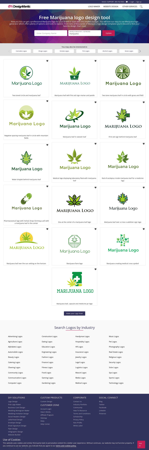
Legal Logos (80, 362)
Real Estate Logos (116, 352)
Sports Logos (114, 377)
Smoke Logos (64, 51)
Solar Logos (113, 367)
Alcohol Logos (107, 51)
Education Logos (48, 346)
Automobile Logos (15, 352)
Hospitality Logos (82, 341)
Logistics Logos (81, 367)
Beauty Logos (13, 357)
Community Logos (15, 372)
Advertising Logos (15, 336)
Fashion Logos (47, 357)
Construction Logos (49, 336)
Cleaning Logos (14, 367)
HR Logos (79, 346)
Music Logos (114, 336)
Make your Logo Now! (74, 313)
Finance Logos (47, 362)
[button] (140, 51)
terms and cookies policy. (66, 446)
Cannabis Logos (21, 51)
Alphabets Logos (14, 346)
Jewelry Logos (80, 357)
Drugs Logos (43, 51)
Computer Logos (14, 383)
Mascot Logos (80, 372)
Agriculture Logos (15, 341)
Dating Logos (47, 341)
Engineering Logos (49, 352)
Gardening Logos (48, 383)
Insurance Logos (81, 352)
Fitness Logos (47, 367)
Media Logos (80, 377)
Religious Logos (115, 357)
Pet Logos (113, 341)
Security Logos (115, 362)
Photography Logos (117, 346)
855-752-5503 (119, 2)
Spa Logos (113, 372)
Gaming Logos (47, 377)
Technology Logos (116, 383)
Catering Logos (14, 362)
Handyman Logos (82, 336)
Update (109, 33)
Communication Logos (17, 377)
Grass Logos (129, 51)
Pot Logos (85, 51)
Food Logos (46, 372)
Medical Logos (81, 383)
